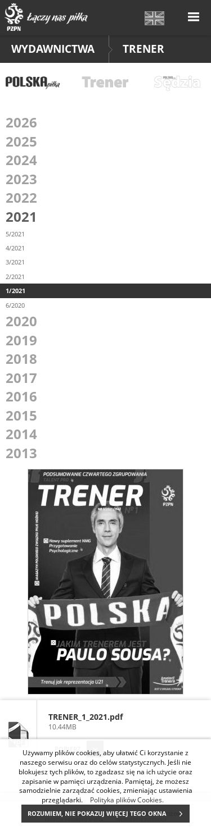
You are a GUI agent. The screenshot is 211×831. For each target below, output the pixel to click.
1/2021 (15, 290)
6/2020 (15, 305)
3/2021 (15, 262)
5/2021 (15, 234)
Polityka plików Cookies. (127, 799)
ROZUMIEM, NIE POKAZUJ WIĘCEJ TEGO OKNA (108, 813)
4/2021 (15, 248)
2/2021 (15, 276)
